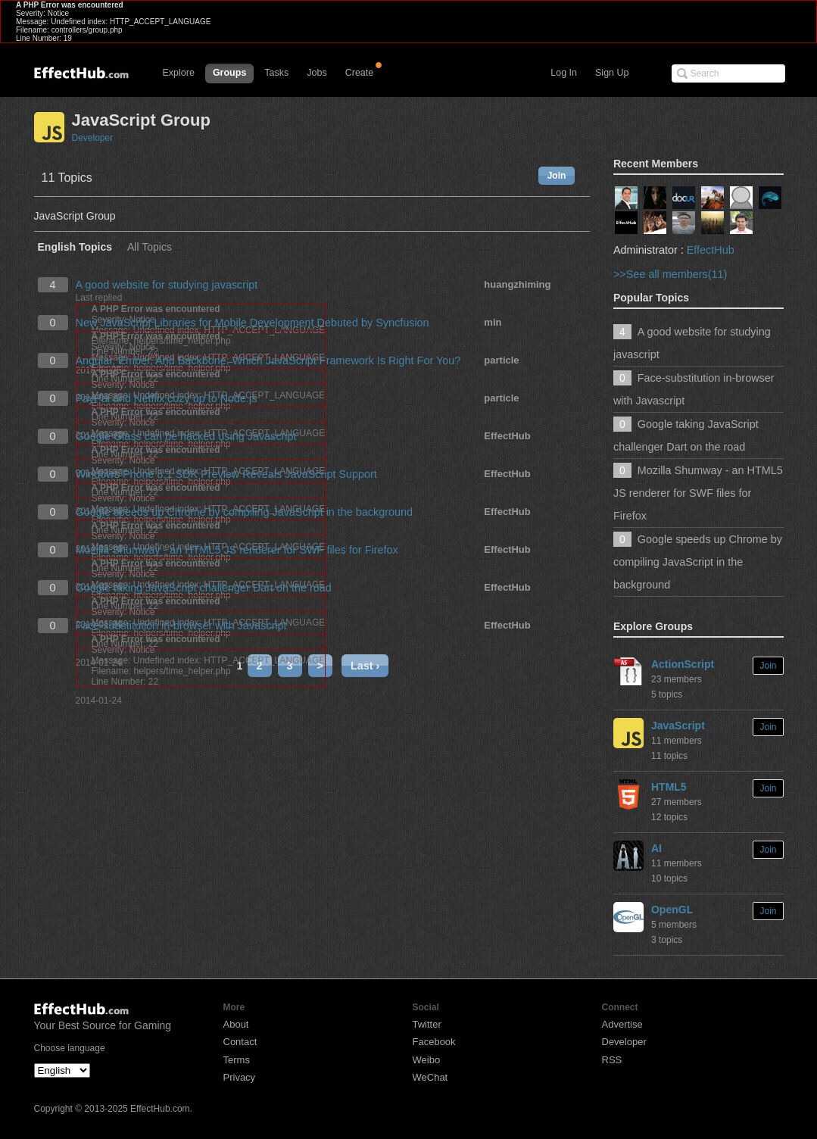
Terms (236, 1060)
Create (359, 72)
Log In (563, 72)
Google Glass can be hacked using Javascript (186, 436)
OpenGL (672, 909)
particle (501, 360)
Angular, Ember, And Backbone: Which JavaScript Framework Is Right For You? (268, 360)
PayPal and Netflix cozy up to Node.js (166, 398)
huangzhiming (517, 284)
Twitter (427, 1024)
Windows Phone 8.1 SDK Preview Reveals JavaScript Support (226, 474)
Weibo (427, 1060)
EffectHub (507, 436)
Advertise (622, 1024)
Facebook (434, 1041)
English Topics (75, 247)
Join (556, 175)
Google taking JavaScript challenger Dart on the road (204, 588)
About (236, 1024)
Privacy (239, 1077)
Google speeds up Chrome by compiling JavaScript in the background (244, 512)
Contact (240, 1041)
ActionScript (682, 664)
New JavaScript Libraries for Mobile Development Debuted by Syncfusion (252, 323)
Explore (179, 72)
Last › (365, 666)
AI (656, 848)
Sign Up (611, 72)
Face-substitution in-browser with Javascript (181, 625)
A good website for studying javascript (167, 285)
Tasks (276, 72)
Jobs (316, 72)
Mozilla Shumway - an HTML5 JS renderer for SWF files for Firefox (237, 550)
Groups (229, 72)
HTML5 (669, 787)
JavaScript (678, 725)
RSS (612, 1060)
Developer (93, 138)
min (492, 322)
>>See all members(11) (670, 274)
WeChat (430, 1077)
